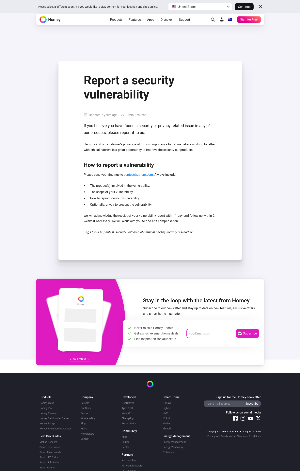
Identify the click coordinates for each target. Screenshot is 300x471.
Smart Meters (47, 467)
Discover (167, 26)
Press (84, 428)
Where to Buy (88, 418)
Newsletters (87, 433)
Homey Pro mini (48, 413)
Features (135, 26)
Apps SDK (127, 408)
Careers (85, 402)
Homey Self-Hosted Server (54, 418)
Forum (125, 441)
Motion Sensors (48, 441)
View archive (80, 359)
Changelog (128, 418)
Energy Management (174, 441)
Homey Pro (45, 408)
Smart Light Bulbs (49, 462)
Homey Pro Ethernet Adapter (55, 428)
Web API (126, 413)
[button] (200, 6)
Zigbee (166, 408)
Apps (150, 26)
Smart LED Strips (48, 457)
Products (116, 26)
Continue (244, 7)
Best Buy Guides (50, 436)
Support (184, 26)
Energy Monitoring (173, 447)
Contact (85, 438)
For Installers (129, 460)
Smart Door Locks (49, 447)
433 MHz (168, 418)
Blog (83, 423)
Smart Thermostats (50, 452)
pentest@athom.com (138, 175)
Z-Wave (167, 402)
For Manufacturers (132, 465)
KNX (165, 413)
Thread (167, 428)
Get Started (128, 402)
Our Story (86, 408)
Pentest (126, 447)
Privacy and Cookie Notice (221, 436)
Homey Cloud (46, 402)
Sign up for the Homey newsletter (238, 397)
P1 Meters (168, 452)
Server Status (129, 423)
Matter (166, 423)
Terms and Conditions (249, 436)
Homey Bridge (47, 423)
